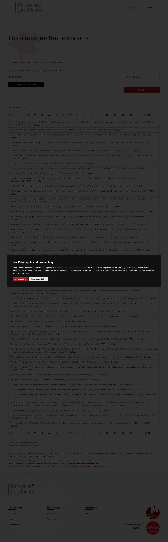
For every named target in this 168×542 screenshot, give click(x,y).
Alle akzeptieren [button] (20, 279)
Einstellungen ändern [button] (38, 279)
